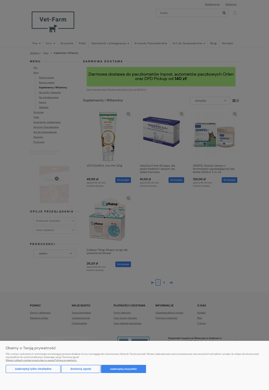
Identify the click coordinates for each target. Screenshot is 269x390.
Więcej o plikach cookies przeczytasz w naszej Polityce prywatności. (41, 360)
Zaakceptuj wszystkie (123, 368)
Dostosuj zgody (80, 368)
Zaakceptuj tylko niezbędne (33, 368)
